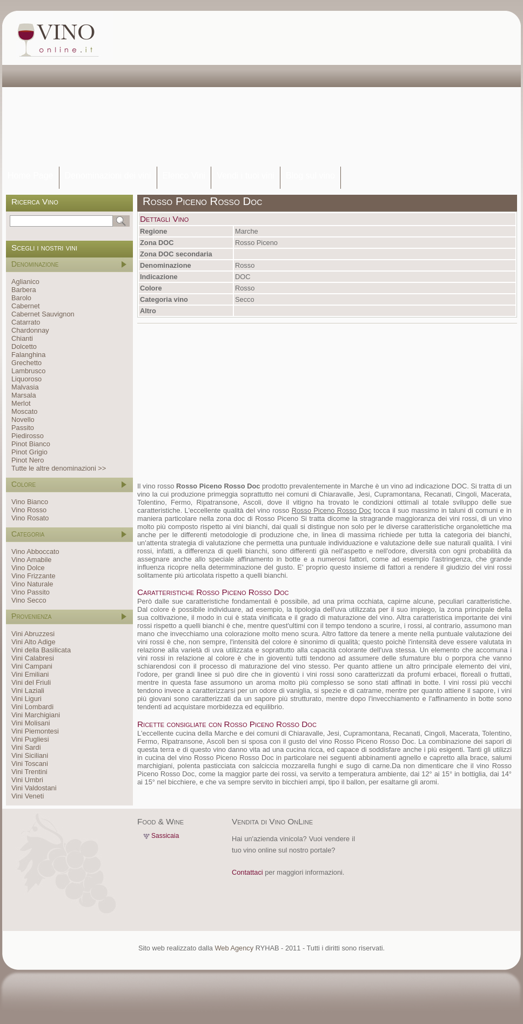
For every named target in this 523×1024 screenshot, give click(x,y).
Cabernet (25, 306)
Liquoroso (26, 379)
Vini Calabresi (32, 658)
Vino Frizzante (33, 576)
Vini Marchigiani (35, 715)
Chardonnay (30, 330)
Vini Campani (31, 666)
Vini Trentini (29, 772)
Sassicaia (165, 836)
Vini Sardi (26, 747)
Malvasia (25, 387)
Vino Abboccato (35, 551)
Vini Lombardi (32, 707)
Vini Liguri (26, 699)
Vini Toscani (29, 763)
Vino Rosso (28, 510)
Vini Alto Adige (33, 642)
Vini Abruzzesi (33, 634)
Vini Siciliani (29, 755)
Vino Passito (30, 592)
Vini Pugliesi (30, 739)
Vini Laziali (27, 690)
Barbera (23, 290)
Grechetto (26, 363)
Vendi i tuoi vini (245, 175)
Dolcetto (24, 346)
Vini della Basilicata (41, 650)
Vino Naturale (32, 584)
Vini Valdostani (33, 788)
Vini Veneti (27, 796)
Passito (22, 428)
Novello (23, 419)
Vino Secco (28, 600)
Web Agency (233, 948)
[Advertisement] (215, 89)
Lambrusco (28, 371)
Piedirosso (27, 436)
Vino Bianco (29, 502)
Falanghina (28, 355)
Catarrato (25, 322)
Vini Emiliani (30, 674)
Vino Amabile (31, 560)
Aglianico (25, 282)
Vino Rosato (30, 518)
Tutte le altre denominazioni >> (58, 468)
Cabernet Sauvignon (43, 314)
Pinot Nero (27, 460)
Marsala (23, 395)
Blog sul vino (310, 175)
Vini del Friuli (31, 682)
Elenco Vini (184, 175)
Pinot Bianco (30, 444)
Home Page (30, 175)
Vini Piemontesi (35, 731)
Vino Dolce (28, 568)
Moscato (24, 411)
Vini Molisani (30, 723)
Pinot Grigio (29, 452)
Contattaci (247, 872)
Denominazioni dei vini (108, 175)
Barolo (21, 298)
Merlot (21, 403)
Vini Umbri (27, 780)
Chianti (22, 338)
